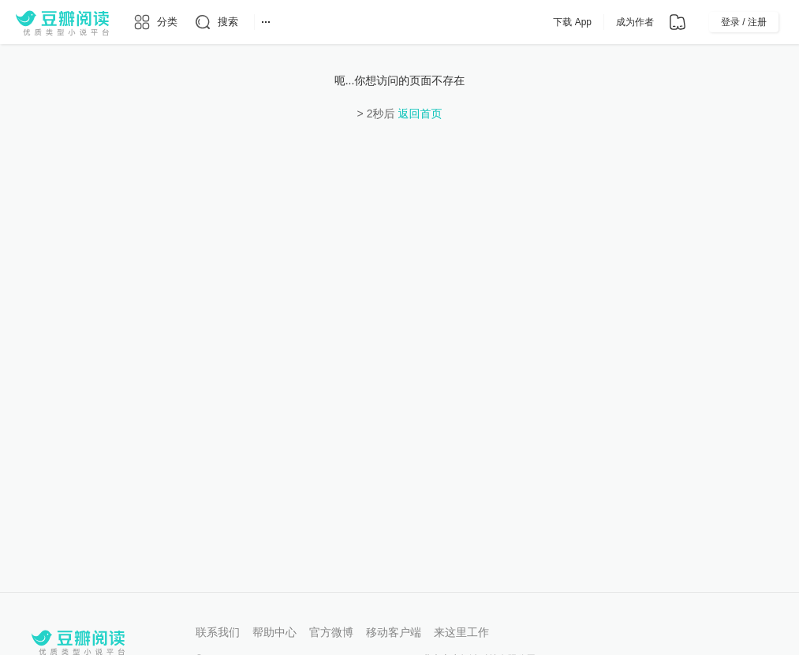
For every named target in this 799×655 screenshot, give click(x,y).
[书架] (677, 22)
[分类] (155, 22)
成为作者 (635, 22)
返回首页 (420, 113)
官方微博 (331, 632)
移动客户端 (393, 632)
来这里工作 (461, 632)
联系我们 (218, 632)
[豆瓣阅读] (62, 22)
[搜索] (215, 22)
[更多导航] (266, 22)
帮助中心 (274, 632)
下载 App (572, 22)
